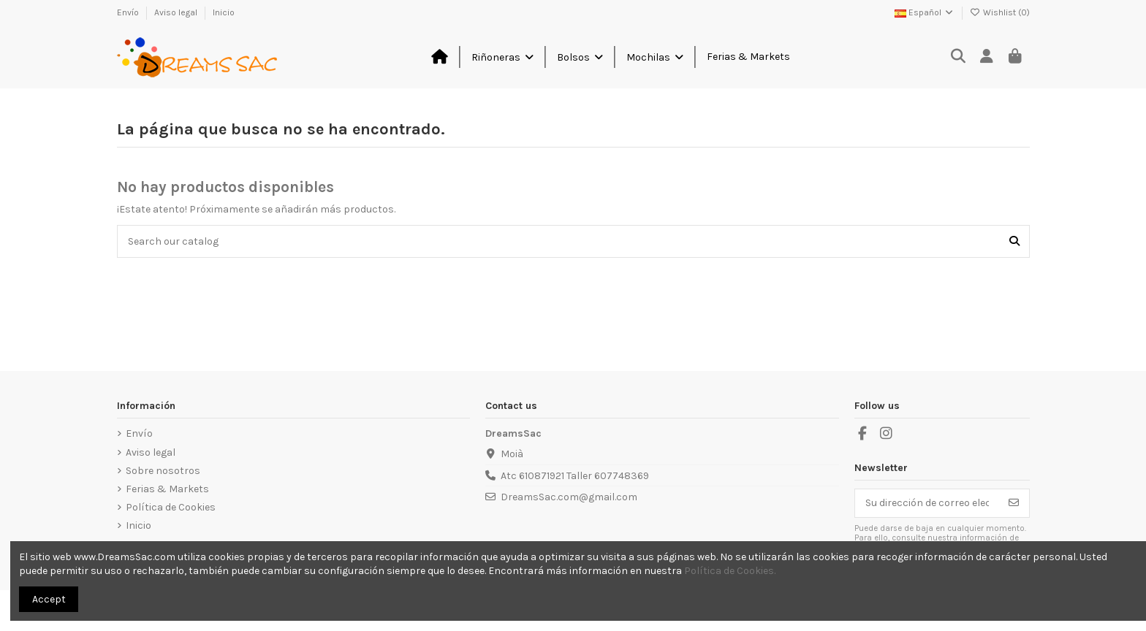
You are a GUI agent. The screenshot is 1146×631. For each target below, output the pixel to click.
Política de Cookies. (729, 571)
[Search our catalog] (1014, 241)
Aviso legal (177, 12)
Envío (129, 12)
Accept (49, 599)
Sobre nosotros (163, 470)
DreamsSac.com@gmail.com (569, 497)
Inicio (224, 12)
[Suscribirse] (1013, 503)
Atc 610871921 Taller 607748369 (575, 476)
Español (925, 12)
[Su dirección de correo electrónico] (927, 503)
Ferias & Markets (167, 489)
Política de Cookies (171, 507)
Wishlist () (1000, 12)
